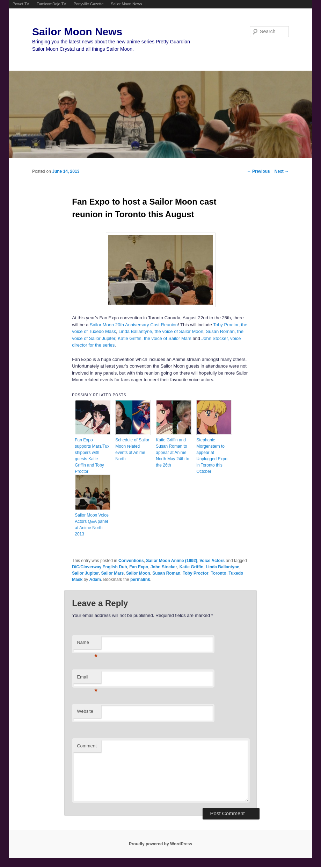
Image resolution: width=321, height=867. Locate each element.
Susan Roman (166, 573)
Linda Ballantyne (222, 566)
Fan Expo (138, 566)
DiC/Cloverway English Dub (99, 566)
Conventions (131, 560)
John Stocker (164, 566)
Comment (86, 745)
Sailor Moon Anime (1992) (171, 560)
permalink (140, 579)
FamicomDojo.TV (51, 4)
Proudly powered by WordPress (160, 843)
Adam (95, 579)
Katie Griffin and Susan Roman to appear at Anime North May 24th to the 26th (172, 453)
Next (282, 171)
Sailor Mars (112, 573)
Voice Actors (212, 560)
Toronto (218, 573)
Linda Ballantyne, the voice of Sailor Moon (160, 331)
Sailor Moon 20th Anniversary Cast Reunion (134, 324)
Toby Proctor (196, 573)
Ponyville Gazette (89, 4)
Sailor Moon (138, 573)
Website (85, 711)
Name (87, 644)
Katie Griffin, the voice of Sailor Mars (154, 338)
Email (87, 679)
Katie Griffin (192, 566)
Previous (258, 171)
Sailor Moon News (126, 4)
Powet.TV (21, 4)
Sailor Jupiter (85, 573)
